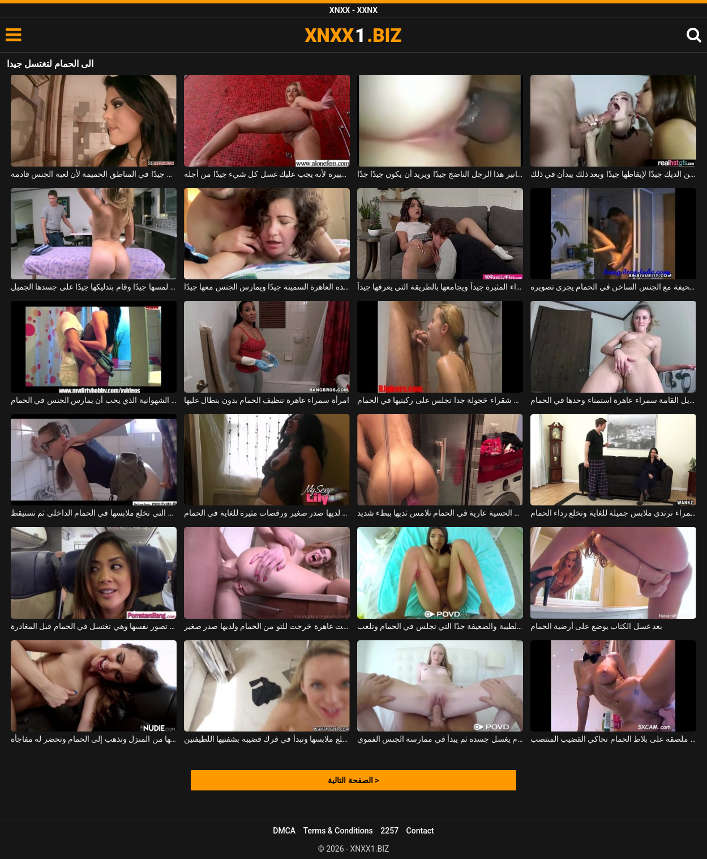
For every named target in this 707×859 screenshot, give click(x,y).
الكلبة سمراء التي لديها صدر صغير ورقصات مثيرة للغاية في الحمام (267, 512)
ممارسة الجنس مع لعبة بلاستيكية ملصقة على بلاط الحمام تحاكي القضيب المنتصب (613, 738)
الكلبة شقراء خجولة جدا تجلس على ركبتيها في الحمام (440, 400)
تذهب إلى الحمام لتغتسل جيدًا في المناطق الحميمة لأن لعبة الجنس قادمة (94, 173)
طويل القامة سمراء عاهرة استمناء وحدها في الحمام (613, 400)
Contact (420, 830)
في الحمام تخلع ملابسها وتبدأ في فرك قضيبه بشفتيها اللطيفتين (267, 738)
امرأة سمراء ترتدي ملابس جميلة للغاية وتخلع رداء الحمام (613, 512)
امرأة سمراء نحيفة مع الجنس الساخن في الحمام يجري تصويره (613, 286)
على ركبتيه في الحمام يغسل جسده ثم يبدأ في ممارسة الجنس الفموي (440, 738)
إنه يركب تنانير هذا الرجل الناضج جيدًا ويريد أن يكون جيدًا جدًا (440, 173)
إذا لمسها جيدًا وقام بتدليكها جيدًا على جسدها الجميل (94, 286)
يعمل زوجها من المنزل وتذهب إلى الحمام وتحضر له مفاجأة (94, 738)
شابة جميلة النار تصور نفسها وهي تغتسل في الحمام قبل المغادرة (94, 626)
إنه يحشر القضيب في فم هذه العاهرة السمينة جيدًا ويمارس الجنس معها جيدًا (267, 286)
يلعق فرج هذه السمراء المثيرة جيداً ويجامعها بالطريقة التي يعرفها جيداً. (440, 286)
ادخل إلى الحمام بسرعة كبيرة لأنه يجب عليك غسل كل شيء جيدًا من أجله (267, 173)
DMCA (284, 830)
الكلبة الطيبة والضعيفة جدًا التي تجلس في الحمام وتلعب (440, 626)
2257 (389, 830)
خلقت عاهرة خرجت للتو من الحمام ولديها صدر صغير (267, 626)
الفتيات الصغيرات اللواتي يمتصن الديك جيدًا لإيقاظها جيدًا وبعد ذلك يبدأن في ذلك (613, 173)
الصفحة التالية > (353, 780)
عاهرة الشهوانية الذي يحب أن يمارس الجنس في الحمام (94, 400)
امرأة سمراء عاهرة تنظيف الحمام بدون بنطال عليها (266, 400)
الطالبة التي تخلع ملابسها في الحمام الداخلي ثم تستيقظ (94, 512)
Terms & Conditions (338, 830)
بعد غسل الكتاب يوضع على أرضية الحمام (596, 626)
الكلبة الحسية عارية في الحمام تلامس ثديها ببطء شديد (440, 512)
